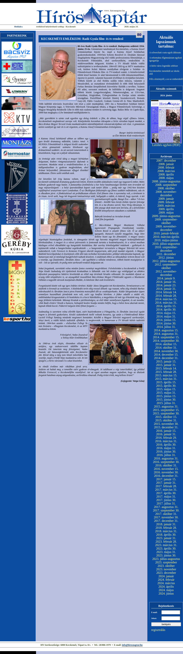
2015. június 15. (166, 396)
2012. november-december (166, 273)
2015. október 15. (166, 416)
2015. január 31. (166, 365)
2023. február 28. (166, 541)
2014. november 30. (166, 351)
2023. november (166, 569)
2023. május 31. (166, 552)
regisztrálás (158, 629)
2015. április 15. (166, 382)
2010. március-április (166, 236)
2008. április (166, 174)
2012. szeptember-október (166, 266)
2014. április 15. (166, 306)
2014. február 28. (166, 295)
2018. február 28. (166, 527)
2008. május (166, 178)
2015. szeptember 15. (166, 410)
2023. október (166, 565)
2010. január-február (166, 233)
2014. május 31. (166, 316)
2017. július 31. (166, 503)
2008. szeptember (166, 184)
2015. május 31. (166, 392)
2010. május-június (166, 240)
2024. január (166, 576)
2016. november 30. (166, 472)
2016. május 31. (166, 448)
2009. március (166, 205)
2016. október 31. (166, 465)
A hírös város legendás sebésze (163, 65)
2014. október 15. (166, 344)
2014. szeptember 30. (166, 340)
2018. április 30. (166, 534)
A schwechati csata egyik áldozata (165, 52)
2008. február (166, 167)
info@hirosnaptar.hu (132, 645)
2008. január (166, 164)
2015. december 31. (166, 427)
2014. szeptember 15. (166, 337)
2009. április (166, 209)
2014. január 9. (166, 278)
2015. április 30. (166, 385)
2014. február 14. (166, 292)
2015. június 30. (166, 399)
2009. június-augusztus (166, 216)
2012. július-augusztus (166, 261)
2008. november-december (166, 193)
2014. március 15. (166, 299)
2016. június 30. (166, 451)
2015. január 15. (166, 361)
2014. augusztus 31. (166, 333)
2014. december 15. (166, 354)
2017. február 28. (166, 486)
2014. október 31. (166, 347)
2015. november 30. (166, 423)
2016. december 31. (166, 475)
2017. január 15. (166, 479)
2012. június (166, 257)
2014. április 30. (166, 309)
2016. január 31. (166, 434)
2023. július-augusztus (166, 558)
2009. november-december (166, 228)
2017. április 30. (166, 493)
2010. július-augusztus (166, 243)
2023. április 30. (166, 548)
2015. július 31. (166, 403)
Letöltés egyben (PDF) (166, 145)
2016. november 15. (166, 468)
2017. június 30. (166, 500)
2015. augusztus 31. (166, 406)
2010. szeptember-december (166, 249)
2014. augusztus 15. (166, 330)
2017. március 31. (166, 489)
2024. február (166, 579)
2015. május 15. (166, 389)
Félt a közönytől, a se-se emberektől (166, 79)
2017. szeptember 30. (166, 510)
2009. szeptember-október (166, 221)
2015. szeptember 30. (166, 413)
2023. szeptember (166, 562)
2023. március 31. (166, 545)
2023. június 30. (166, 555)
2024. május (166, 590)
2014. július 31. (166, 326)
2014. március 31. (166, 302)
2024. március (166, 583)
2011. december (166, 254)
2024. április (166, 586)
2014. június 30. (166, 323)
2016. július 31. (166, 455)
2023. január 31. (166, 538)
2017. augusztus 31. (166, 507)
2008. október (166, 188)
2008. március (166, 171)
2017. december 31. (166, 520)
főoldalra (18, 26)
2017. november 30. (166, 517)
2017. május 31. (166, 496)
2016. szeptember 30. (166, 462)
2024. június (166, 593)
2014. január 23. (166, 285)
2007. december (166, 160)
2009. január (166, 198)
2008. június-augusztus (166, 181)
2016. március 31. (166, 441)
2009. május (166, 212)
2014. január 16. (166, 281)
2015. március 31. (166, 378)
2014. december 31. (166, 358)
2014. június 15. (166, 320)
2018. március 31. (166, 531)
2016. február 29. (166, 437)
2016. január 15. (166, 430)
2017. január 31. (166, 482)
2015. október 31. (166, 420)
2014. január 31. (166, 288)
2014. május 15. (166, 313)
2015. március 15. (166, 375)
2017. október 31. (166, 513)
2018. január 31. (166, 524)
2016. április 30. (166, 444)
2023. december (166, 572)
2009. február (166, 202)
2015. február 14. (166, 368)
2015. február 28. (166, 371)
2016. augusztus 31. (166, 458)
